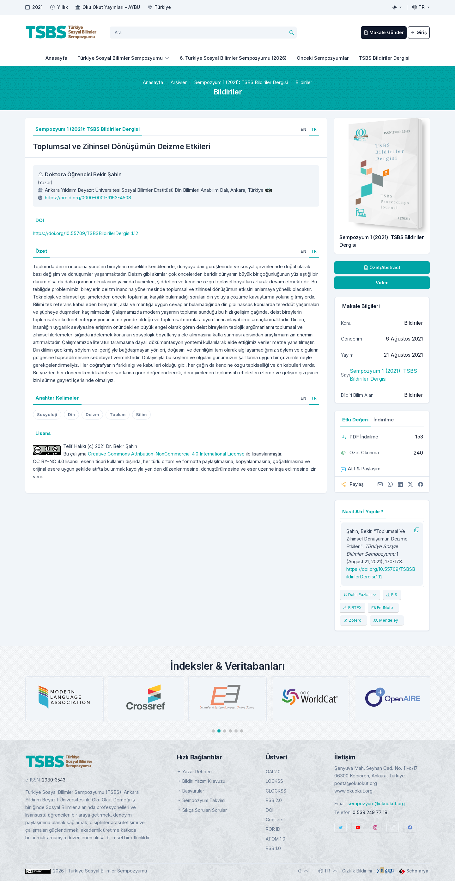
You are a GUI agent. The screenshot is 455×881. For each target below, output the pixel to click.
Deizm (92, 414)
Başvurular (190, 791)
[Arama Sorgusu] (203, 33)
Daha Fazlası (359, 594)
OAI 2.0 (273, 771)
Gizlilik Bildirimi (357, 870)
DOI (269, 810)
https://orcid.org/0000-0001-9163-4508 (88, 198)
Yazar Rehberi (194, 771)
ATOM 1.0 (275, 839)
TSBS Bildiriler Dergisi (384, 58)
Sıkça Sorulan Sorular (202, 810)
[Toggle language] (421, 7)
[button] (213, 731)
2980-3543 (53, 779)
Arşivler (179, 82)
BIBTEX (352, 607)
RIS (391, 594)
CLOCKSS (276, 791)
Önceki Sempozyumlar (323, 58)
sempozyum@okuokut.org (376, 803)
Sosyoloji (47, 414)
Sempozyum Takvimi (201, 800)
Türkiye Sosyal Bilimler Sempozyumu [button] (120, 58)
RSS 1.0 (273, 848)
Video (382, 282)
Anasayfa (56, 58)
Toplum (117, 414)
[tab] (303, 129)
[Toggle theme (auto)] (302, 871)
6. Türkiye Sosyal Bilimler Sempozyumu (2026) (233, 58)
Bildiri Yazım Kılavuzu (201, 781)
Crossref (275, 819)
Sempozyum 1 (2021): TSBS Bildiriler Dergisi (241, 82)
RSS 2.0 (274, 800)
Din (71, 414)
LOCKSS (274, 781)
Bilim (141, 414)
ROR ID (273, 829)
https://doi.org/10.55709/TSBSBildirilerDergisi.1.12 (85, 233)
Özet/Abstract (382, 267)
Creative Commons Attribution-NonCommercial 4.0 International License (166, 454)
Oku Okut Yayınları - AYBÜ (111, 7)
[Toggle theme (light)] (397, 7)
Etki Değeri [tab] (355, 420)
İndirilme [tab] (383, 420)
